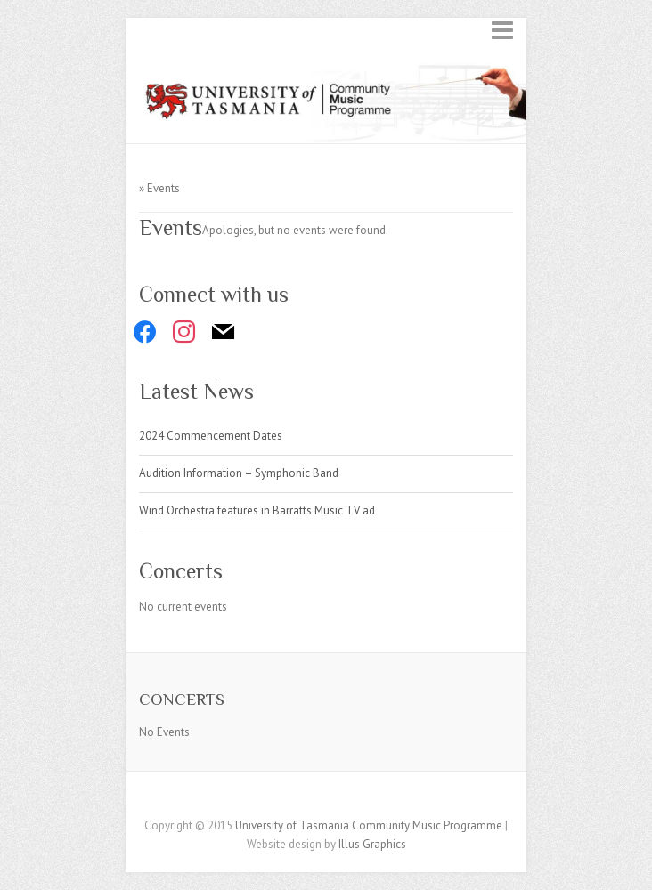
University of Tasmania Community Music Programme (368, 825)
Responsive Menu (502, 29)
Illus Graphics (372, 844)
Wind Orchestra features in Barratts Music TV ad (257, 510)
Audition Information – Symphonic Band (238, 473)
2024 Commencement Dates (210, 435)
